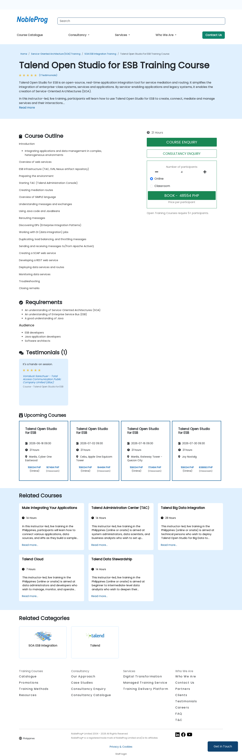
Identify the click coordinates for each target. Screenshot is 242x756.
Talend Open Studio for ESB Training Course (144, 53)
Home (23, 53)
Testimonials (186, 701)
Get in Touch (223, 746)
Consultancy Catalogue (91, 695)
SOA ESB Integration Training (100, 53)
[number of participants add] (206, 172)
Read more (27, 107)
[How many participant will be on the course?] (182, 172)
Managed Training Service (145, 683)
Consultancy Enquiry (88, 689)
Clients (181, 695)
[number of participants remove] (158, 172)
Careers (182, 707)
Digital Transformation (142, 676)
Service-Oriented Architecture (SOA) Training (55, 53)
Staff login (121, 753)
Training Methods (34, 689)
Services (121, 35)
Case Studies (82, 683)
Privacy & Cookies (121, 747)
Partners (182, 689)
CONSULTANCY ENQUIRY (182, 153)
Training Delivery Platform (145, 689)
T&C (178, 720)
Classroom (162, 186)
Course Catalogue (30, 35)
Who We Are (165, 35)
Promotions (29, 683)
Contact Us (213, 35)
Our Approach (83, 676)
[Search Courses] (141, 21)
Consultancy (77, 35)
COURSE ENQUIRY (181, 142)
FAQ (178, 714)
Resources (28, 695)
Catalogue (28, 676)
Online (159, 179)
